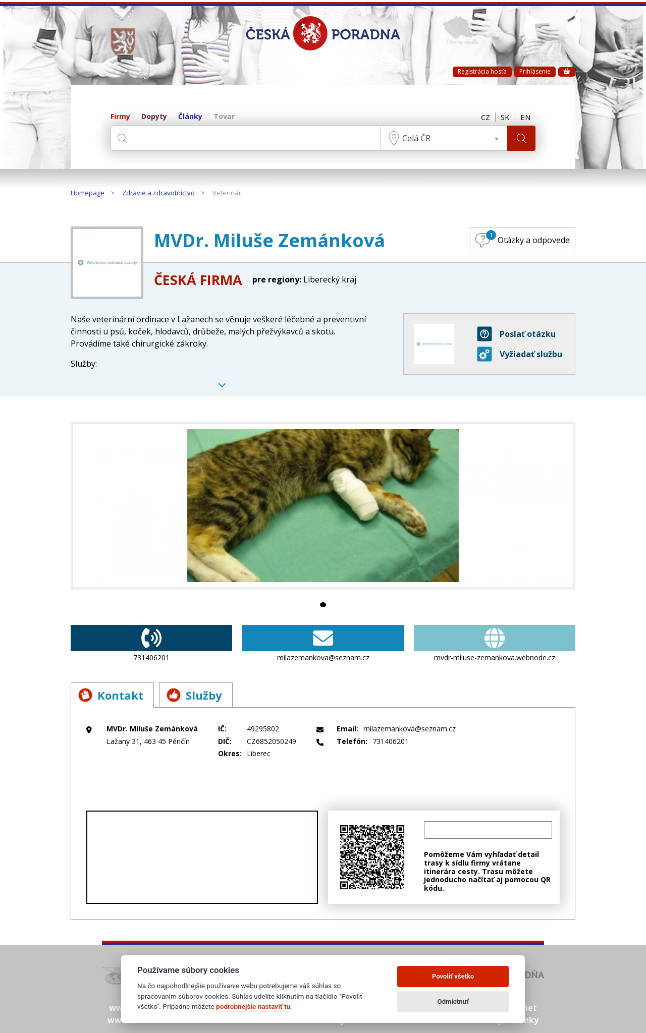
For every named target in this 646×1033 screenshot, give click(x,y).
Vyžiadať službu (519, 354)
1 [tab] (323, 604)
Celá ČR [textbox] (416, 138)
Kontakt (110, 695)
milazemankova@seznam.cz (323, 643)
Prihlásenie (535, 71)
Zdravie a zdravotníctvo (158, 193)
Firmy (120, 116)
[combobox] (444, 138)
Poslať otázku (516, 333)
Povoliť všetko (453, 976)
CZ (485, 117)
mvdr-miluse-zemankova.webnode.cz (494, 643)
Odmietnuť (453, 1001)
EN (525, 117)
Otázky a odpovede (522, 239)
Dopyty (154, 116)
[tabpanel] (323, 505)
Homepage (87, 193)
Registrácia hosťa (482, 71)
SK (505, 117)
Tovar (224, 116)
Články (190, 116)
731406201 (151, 643)
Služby (194, 695)
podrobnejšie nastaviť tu (253, 1006)
